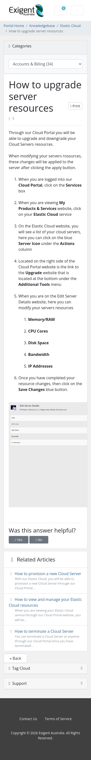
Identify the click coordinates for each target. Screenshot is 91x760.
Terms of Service (58, 718)
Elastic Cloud (70, 25)
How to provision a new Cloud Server (45, 581)
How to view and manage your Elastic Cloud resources (45, 609)
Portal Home (14, 25)
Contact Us (28, 718)
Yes (18, 539)
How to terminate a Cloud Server (45, 638)
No (38, 539)
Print (75, 106)
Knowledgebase (42, 25)
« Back (15, 658)
